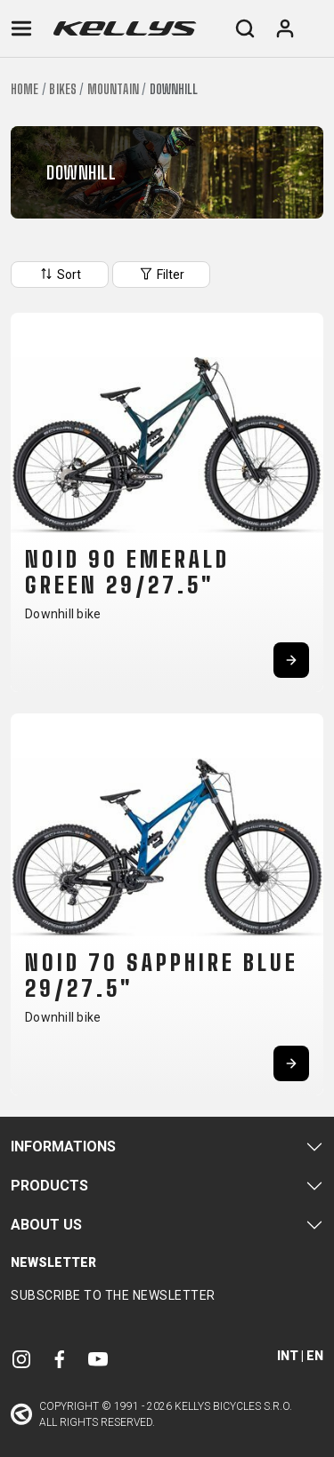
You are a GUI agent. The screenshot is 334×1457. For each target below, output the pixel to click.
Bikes (63, 89)
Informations (63, 1146)
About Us (46, 1224)
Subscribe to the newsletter (113, 1295)
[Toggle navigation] (21, 28)
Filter (161, 274)
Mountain (113, 89)
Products (49, 1185)
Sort (59, 274)
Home (24, 89)
